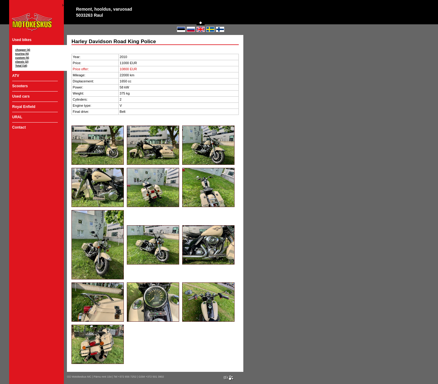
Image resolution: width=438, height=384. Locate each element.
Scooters (20, 86)
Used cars (21, 96)
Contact (19, 127)
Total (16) (21, 65)
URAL (17, 117)
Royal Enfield (23, 107)
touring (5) (22, 53)
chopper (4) (22, 49)
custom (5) (22, 57)
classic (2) (22, 61)
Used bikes (21, 40)
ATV (15, 76)
